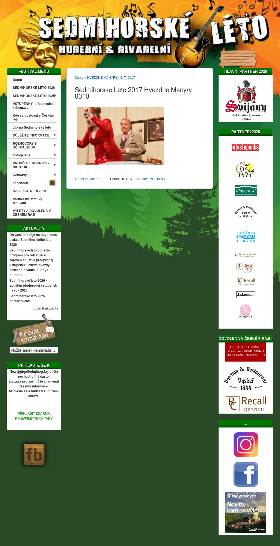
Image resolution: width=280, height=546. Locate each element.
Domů (17, 80)
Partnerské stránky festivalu (27, 201)
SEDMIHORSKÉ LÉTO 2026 (34, 88)
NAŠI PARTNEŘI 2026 (29, 191)
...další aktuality (46, 308)
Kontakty (20, 175)
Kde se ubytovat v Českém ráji (33, 117)
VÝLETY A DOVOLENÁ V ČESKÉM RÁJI (32, 213)
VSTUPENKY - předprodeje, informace (34, 106)
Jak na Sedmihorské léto (32, 127)
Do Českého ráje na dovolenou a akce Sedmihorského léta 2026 (33, 240)
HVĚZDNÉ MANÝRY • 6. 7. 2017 (111, 78)
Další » (160, 179)
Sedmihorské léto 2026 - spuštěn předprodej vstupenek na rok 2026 (33, 285)
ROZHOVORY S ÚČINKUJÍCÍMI (25, 145)
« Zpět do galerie (87, 179)
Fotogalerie (21, 155)
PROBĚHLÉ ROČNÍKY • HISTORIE (31, 165)
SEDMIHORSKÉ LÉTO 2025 (34, 96)
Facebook (20, 183)
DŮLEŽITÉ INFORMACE (31, 135)
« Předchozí (144, 179)
